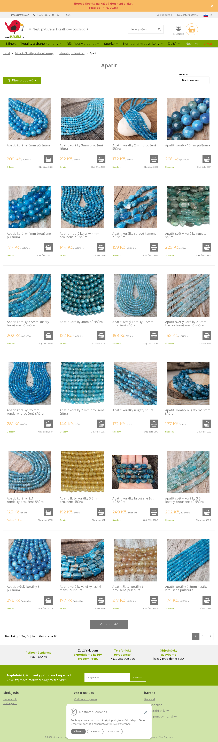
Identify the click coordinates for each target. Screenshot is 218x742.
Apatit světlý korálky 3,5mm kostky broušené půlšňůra (185, 500)
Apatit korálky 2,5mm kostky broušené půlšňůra (186, 588)
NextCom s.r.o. (166, 737)
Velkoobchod (164, 14)
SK (208, 15)
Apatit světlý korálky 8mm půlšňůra (26, 588)
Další (174, 44)
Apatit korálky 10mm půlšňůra (187, 145)
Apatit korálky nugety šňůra (132, 410)
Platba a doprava (85, 699)
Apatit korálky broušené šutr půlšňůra (133, 500)
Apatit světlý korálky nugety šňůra (185, 235)
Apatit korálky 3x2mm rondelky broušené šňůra (25, 411)
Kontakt (149, 699)
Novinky (192, 44)
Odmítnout (113, 731)
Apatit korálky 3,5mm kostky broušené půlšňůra (28, 323)
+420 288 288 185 (48, 14)
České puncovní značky (160, 716)
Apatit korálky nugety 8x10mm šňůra (187, 411)
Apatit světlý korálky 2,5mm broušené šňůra (132, 323)
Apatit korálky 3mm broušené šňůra (82, 147)
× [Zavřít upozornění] (212, 6)
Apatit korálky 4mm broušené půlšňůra (29, 235)
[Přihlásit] (178, 30)
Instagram (10, 703)
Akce (208, 44)
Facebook (10, 699)
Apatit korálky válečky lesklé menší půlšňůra (80, 588)
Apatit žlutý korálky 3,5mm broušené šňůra (79, 500)
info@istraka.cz (20, 14)
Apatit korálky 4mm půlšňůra (81, 322)
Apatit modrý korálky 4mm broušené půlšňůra (79, 235)
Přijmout (78, 731)
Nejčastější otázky (187, 14)
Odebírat (137, 677)
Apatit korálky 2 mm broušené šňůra (82, 411)
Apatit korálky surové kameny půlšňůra (134, 235)
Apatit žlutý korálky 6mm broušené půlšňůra (130, 588)
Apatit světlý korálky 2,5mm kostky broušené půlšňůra (185, 323)
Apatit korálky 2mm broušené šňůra (134, 147)
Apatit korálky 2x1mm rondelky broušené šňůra (25, 500)
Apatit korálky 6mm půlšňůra (28, 145)
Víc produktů (109, 624)
